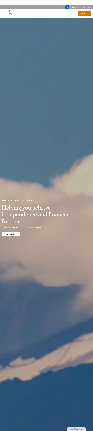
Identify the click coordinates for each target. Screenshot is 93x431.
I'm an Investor (11, 234)
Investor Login (86, 2)
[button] (38, 8)
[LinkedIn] (67, 2)
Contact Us (75, 2)
